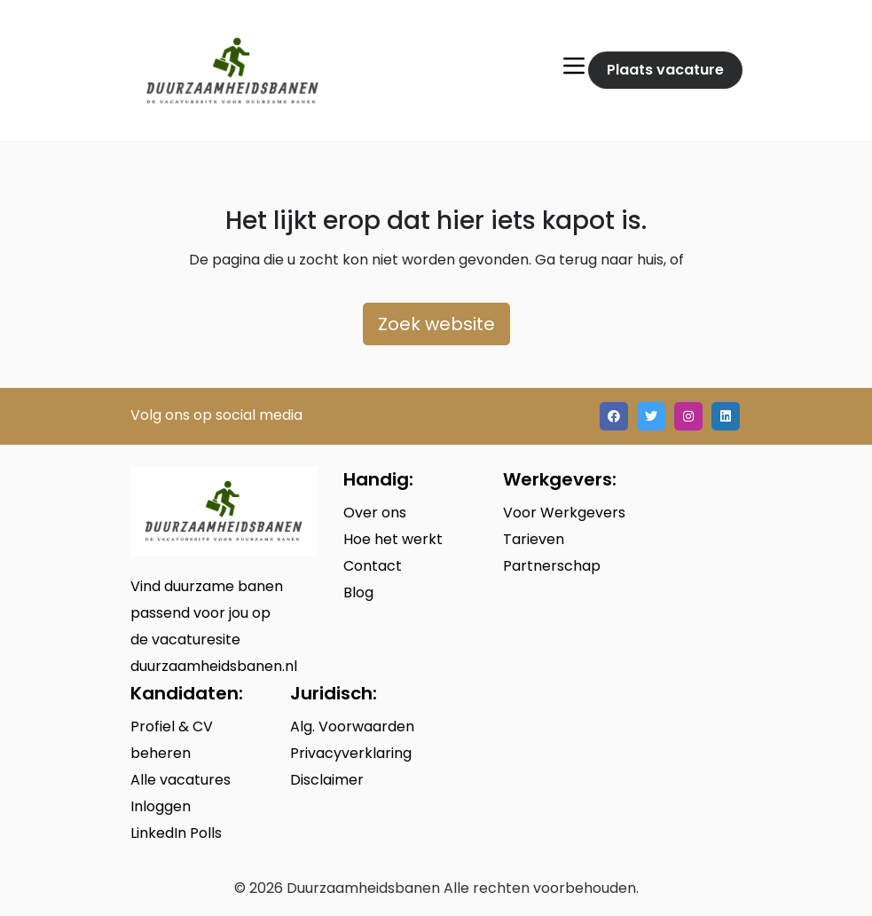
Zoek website (436, 324)
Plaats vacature (665, 69)
